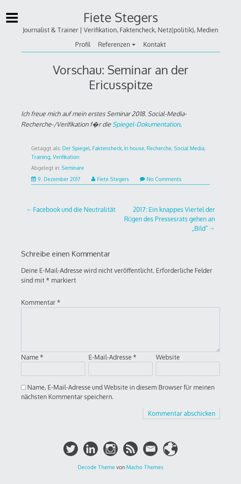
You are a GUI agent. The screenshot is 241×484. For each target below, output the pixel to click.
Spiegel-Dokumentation (146, 124)
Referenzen (114, 44)
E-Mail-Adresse (112, 357)
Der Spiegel (76, 148)
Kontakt (154, 44)
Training (40, 157)
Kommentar (41, 302)
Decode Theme (96, 467)
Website (168, 357)
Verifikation (66, 157)
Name (32, 357)
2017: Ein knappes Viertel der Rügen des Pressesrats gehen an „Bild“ (169, 219)
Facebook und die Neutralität (74, 209)
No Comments (161, 179)
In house (134, 148)
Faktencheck (107, 148)
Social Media (189, 148)
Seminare (73, 168)
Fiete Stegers (120, 17)
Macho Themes (144, 467)
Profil (82, 44)
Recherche (159, 148)
